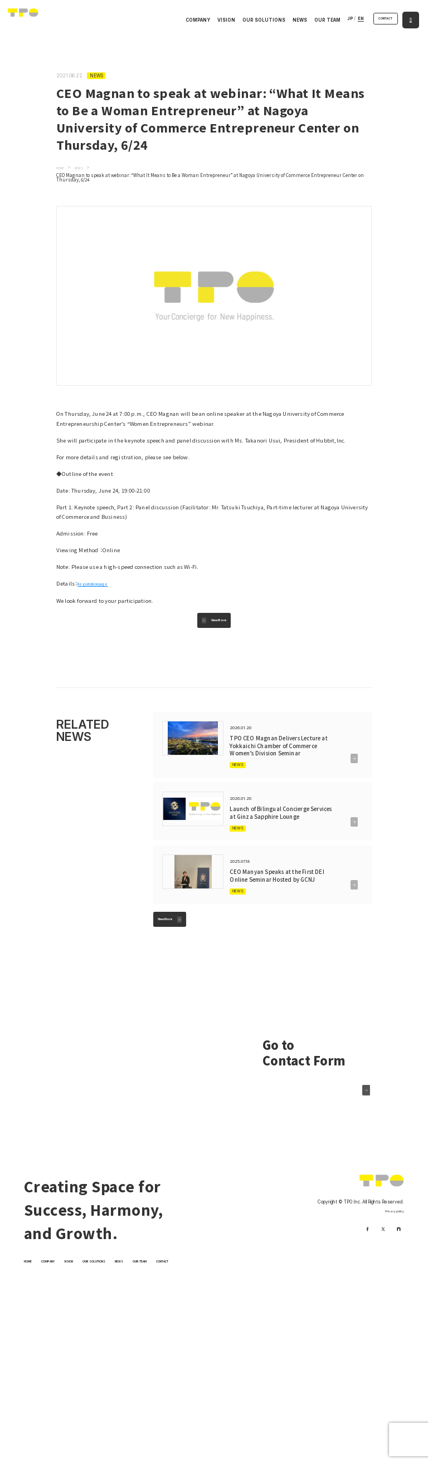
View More (221, 624)
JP (337, 20)
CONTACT (379, 20)
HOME (31, 1323)
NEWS (287, 22)
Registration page (100, 583)
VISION (213, 22)
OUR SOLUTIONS (251, 22)
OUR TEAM (314, 22)
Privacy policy (389, 1274)
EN (348, 20)
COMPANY (185, 22)
